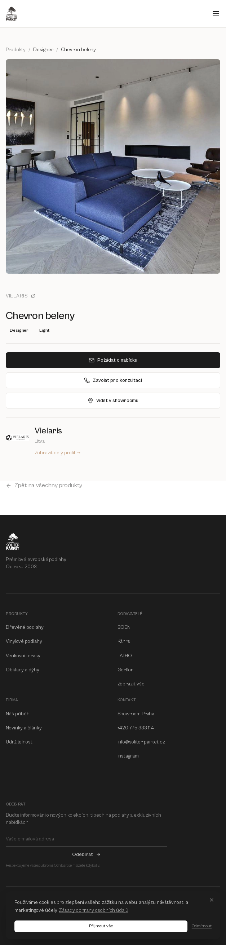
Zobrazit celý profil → (58, 453)
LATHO (125, 656)
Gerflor (125, 670)
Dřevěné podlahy (25, 627)
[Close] (211, 900)
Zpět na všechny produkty (44, 485)
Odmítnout (202, 926)
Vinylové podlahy (24, 641)
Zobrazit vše (131, 684)
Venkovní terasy (23, 656)
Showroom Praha (136, 714)
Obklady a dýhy (22, 670)
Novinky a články (24, 728)
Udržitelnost (19, 742)
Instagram (128, 756)
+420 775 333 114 (136, 728)
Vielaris (20, 296)
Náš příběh (18, 714)
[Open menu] (216, 14)
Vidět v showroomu (113, 400)
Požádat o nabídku (113, 360)
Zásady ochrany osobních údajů (93, 910)
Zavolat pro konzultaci (113, 380)
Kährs (124, 641)
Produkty (16, 50)
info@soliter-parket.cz (141, 742)
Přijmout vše (101, 926)
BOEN (124, 627)
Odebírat (86, 854)
